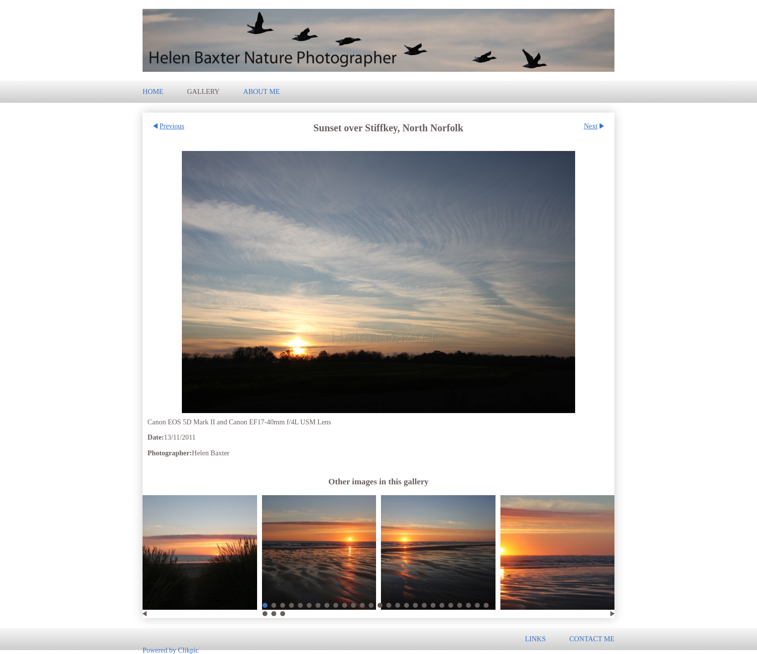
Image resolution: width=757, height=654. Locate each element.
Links (535, 639)
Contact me (591, 639)
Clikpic (188, 650)
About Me (261, 91)
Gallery (203, 91)
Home (153, 91)
